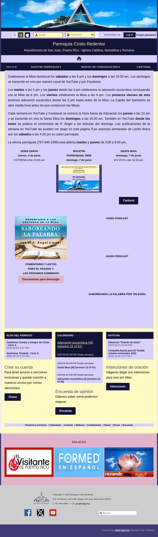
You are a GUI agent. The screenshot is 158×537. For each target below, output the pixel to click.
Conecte (68, 425)
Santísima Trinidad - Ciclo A (23, 353)
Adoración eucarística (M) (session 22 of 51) (75, 344)
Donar (116, 425)
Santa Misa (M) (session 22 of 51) (76, 367)
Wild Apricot (122, 530)
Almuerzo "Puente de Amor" (124, 342)
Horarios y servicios (36, 425)
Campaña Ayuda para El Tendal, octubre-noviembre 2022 (126, 352)
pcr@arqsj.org (83, 503)
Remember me (112, 34)
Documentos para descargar (41, 279)
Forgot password (146, 35)
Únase (12, 396)
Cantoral (128, 200)
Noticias (80, 425)
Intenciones (118, 386)
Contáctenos (94, 425)
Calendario (55, 425)
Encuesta (65, 410)
